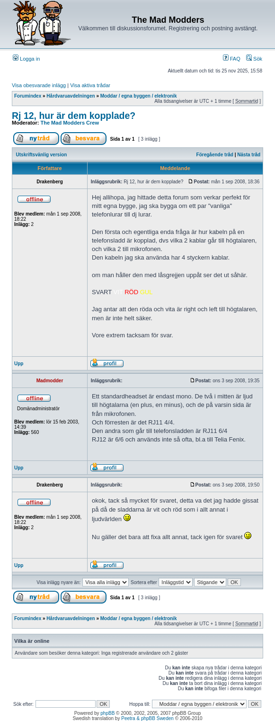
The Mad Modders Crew (70, 123)
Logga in (26, 59)
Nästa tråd (248, 154)
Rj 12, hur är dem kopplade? (73, 115)
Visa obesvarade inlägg (39, 85)
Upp (18, 363)
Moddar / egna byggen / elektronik (138, 96)
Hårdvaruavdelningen (70, 96)
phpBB (107, 713)
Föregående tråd (214, 154)
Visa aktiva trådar (90, 85)
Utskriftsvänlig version (41, 154)
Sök (254, 59)
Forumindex (27, 96)
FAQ (231, 59)
